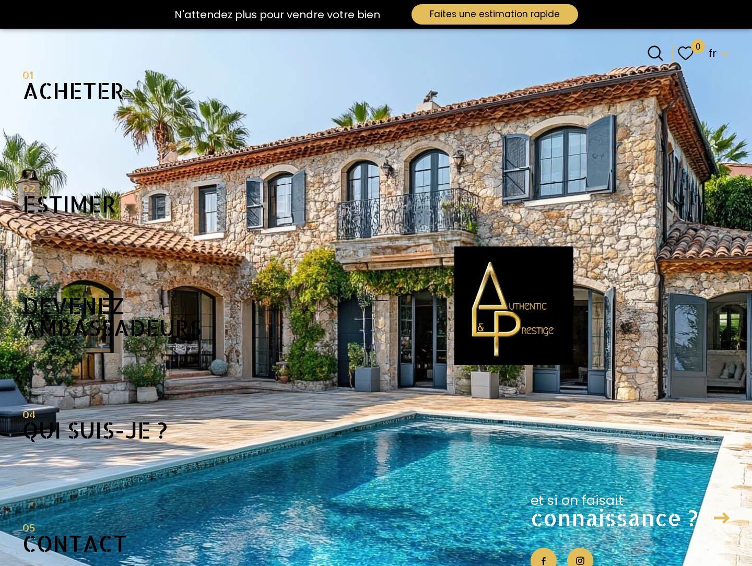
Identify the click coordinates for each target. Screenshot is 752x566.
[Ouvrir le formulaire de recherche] (655, 53)
